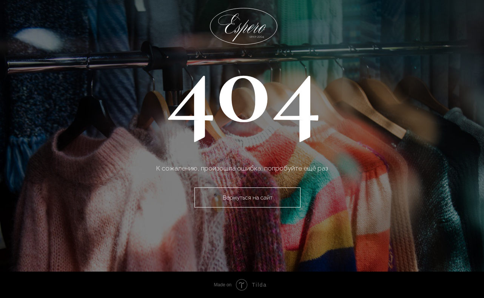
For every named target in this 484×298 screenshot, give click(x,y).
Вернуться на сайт (248, 197)
